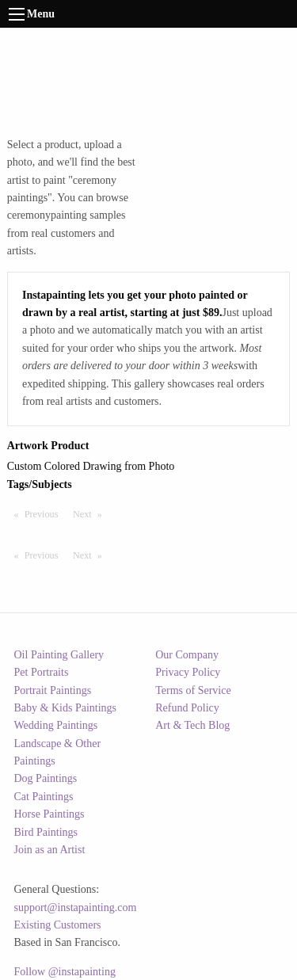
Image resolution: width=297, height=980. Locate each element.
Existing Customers (57, 925)
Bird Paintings (46, 832)
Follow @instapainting (65, 972)
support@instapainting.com (75, 907)
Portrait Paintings (53, 690)
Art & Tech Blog (192, 725)
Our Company (187, 655)
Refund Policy (187, 708)
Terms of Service (192, 690)
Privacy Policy (187, 672)
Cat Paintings (44, 797)
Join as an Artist (50, 850)
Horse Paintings (49, 814)
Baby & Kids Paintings (65, 708)
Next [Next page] (91, 513)
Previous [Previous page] (45, 513)
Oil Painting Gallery (59, 655)
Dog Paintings (46, 778)
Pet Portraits (41, 672)
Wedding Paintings (56, 725)
